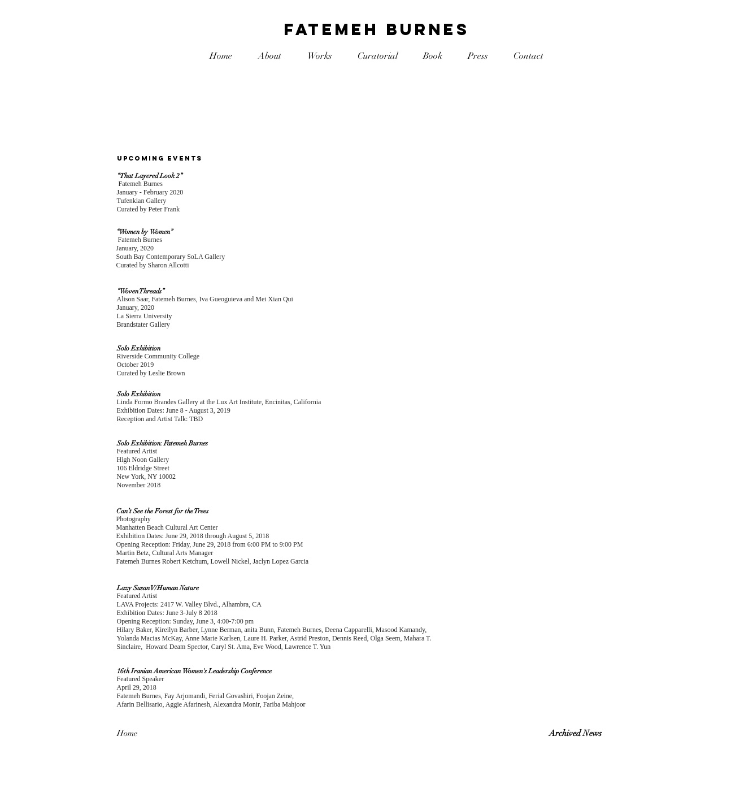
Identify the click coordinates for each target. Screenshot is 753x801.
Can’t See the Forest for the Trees (162, 511)
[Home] (157, 733)
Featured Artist (137, 451)
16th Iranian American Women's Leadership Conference (194, 671)
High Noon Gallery (143, 460)
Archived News (575, 733)
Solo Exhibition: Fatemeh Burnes (162, 443)
